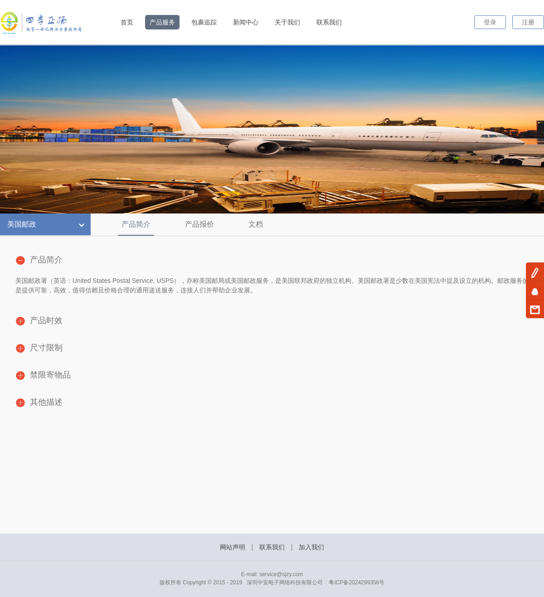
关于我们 (287, 22)
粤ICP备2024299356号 (356, 582)
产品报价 (199, 224)
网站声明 (232, 547)
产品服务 (162, 22)
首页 (127, 22)
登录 (490, 22)
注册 (528, 22)
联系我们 (329, 22)
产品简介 (136, 224)
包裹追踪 (204, 22)
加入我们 (311, 547)
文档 (255, 224)
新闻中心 (245, 22)
